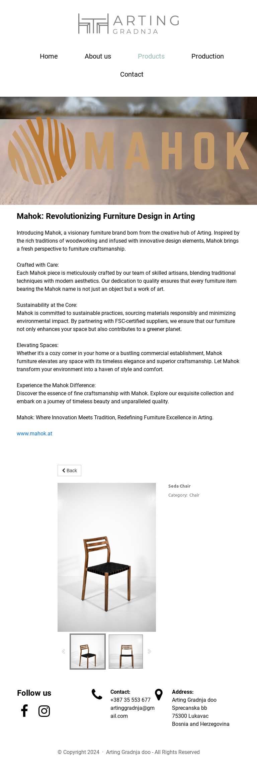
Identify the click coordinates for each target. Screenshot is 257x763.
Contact (132, 74)
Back (69, 470)
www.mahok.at (34, 433)
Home (49, 56)
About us (98, 56)
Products (151, 56)
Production (207, 56)
